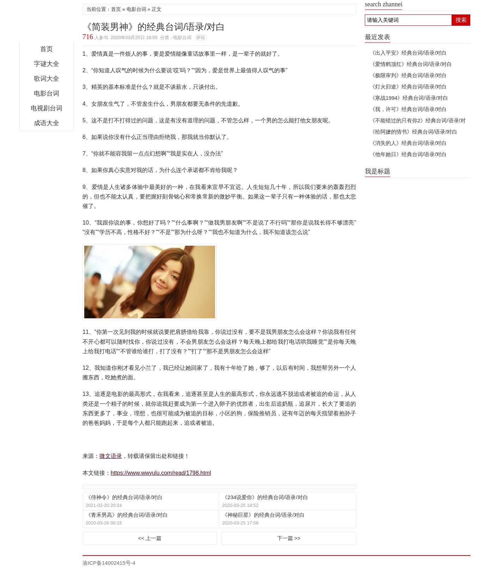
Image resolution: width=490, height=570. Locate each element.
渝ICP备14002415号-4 (108, 563)
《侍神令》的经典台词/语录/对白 (124, 497)
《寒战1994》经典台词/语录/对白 (409, 98)
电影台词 (46, 93)
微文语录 (46, 23)
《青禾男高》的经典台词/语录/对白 (127, 515)
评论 (200, 37)
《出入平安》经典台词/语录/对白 (408, 53)
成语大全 (46, 123)
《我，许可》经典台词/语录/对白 (408, 109)
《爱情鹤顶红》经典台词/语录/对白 (411, 64)
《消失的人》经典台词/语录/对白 (408, 143)
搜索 (461, 20)
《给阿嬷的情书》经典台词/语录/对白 (413, 132)
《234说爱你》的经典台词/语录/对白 (265, 497)
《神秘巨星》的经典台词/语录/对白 (263, 515)
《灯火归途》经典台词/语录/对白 (408, 87)
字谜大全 (46, 63)
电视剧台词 (46, 108)
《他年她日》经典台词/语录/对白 (408, 154)
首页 (46, 49)
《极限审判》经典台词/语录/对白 (408, 75)
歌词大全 (46, 78)
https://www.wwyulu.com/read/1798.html (161, 473)
